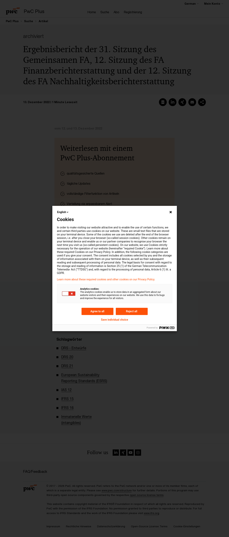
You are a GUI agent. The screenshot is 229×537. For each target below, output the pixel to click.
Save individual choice (114, 319)
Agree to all (97, 311)
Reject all (131, 311)
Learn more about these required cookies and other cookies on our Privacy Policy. (106, 279)
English (63, 212)
